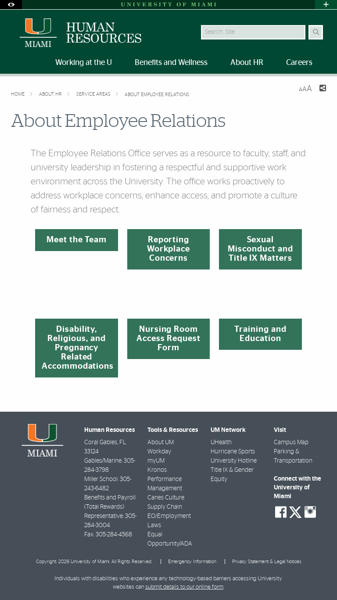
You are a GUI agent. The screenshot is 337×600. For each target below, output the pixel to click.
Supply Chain (164, 507)
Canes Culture (165, 498)
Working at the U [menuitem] (83, 63)
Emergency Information (192, 561)
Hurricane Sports (233, 452)
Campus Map (291, 442)
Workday (159, 452)
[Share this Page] (322, 89)
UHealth (221, 442)
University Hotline (234, 461)
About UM (160, 442)
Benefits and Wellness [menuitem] (171, 63)
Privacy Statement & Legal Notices (266, 561)
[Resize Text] (305, 89)
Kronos (157, 470)
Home (18, 94)
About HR (51, 94)
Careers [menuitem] (299, 63)
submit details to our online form (184, 587)
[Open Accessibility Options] (11, 4)
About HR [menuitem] (246, 63)
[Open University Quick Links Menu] (326, 4)
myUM (156, 461)
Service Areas (94, 94)
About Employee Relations (157, 94)
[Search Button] (315, 32)
